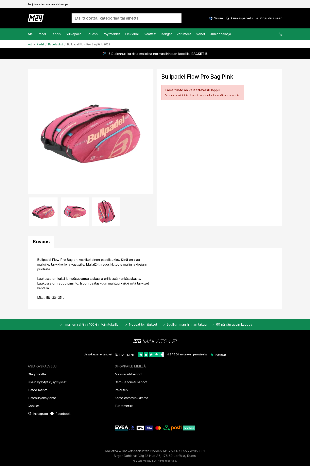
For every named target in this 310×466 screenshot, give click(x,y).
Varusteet (184, 34)
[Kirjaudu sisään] (269, 18)
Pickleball (132, 34)
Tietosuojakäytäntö (42, 398)
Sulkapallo (73, 34)
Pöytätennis (111, 34)
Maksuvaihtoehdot (128, 374)
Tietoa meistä (37, 390)
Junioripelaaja (220, 34)
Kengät (166, 34)
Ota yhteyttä (37, 374)
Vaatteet (150, 34)
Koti (30, 44)
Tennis (56, 34)
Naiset (200, 34)
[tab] (41, 242)
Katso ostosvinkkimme (131, 398)
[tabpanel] (155, 278)
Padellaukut (55, 44)
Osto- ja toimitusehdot (131, 382)
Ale (30, 34)
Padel (42, 34)
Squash (92, 34)
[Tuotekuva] (90, 131)
